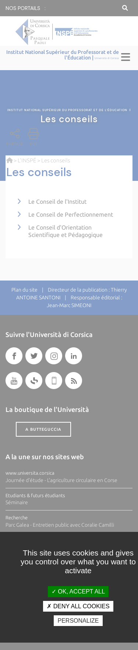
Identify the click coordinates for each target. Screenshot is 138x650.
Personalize (78, 621)
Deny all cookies (78, 606)
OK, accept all (78, 591)
